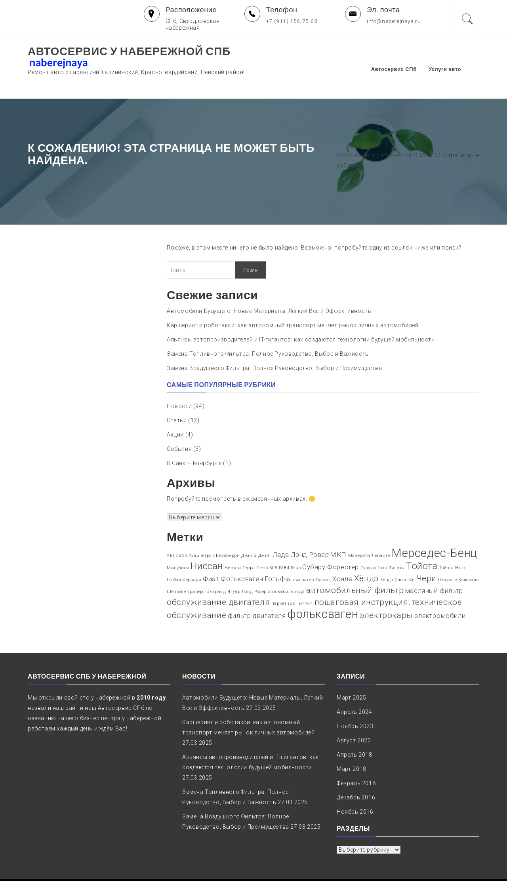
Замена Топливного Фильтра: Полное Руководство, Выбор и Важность (268, 330)
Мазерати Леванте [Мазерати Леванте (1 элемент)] (369, 531)
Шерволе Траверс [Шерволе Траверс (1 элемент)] (186, 567)
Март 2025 (351, 674)
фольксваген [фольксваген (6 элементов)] (322, 590)
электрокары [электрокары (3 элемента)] (386, 591)
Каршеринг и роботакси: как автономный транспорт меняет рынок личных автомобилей (292, 301)
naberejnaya (336, 867)
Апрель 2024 (354, 688)
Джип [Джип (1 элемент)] (264, 531)
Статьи (177, 396)
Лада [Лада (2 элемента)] (281, 530)
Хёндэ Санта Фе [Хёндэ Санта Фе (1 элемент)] (397, 555)
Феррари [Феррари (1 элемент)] (192, 555)
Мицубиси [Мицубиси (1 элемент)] (178, 543)
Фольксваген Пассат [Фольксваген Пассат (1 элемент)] (308, 555)
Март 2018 (351, 745)
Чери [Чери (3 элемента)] (426, 554)
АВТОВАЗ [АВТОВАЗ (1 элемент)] (177, 531)
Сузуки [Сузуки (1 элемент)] (368, 543)
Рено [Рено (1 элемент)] (296, 543)
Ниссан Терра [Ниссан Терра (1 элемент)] (240, 543)
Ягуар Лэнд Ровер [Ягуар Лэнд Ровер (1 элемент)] (247, 567)
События (179, 424)
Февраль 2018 (356, 759)
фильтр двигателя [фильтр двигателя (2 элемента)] (257, 591)
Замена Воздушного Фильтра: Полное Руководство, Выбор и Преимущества (274, 344)
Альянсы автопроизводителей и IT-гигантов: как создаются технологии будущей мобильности (301, 316)
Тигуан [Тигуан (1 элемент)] (397, 543)
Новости (179, 382)
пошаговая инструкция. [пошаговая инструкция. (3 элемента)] (362, 578)
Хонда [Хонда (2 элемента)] (342, 555)
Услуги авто (457, 57)
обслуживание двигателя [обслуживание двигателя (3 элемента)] (218, 578)
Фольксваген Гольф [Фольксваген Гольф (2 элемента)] (253, 555)
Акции (175, 410)
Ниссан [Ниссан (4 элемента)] (207, 541)
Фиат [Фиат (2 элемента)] (211, 555)
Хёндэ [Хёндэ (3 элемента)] (366, 554)
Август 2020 (354, 716)
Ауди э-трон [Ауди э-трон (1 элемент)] (202, 531)
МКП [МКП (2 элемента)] (338, 530)
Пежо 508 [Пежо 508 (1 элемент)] (266, 543)
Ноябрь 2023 (355, 702)
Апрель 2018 (354, 731)
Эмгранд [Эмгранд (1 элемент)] (216, 567)
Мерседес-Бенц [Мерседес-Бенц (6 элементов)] (434, 529)
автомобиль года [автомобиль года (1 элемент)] (286, 567)
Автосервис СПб (406, 57)
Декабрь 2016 (356, 773)
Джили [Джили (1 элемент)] (249, 531)
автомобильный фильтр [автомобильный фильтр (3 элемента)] (355, 566)
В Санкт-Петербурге (194, 439)
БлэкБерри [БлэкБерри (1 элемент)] (228, 531)
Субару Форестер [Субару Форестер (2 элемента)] (330, 543)
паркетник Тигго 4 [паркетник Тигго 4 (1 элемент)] (292, 579)
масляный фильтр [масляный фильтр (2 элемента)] (434, 566)
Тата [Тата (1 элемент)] (382, 543)
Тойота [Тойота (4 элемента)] (422, 541)
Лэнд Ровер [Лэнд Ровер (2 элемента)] (310, 530)
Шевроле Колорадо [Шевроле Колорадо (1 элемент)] (458, 555)
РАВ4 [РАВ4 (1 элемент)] (284, 543)
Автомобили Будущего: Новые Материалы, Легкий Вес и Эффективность (269, 287)
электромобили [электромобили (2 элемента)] (439, 591)
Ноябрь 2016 (355, 788)
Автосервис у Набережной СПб (129, 51)
